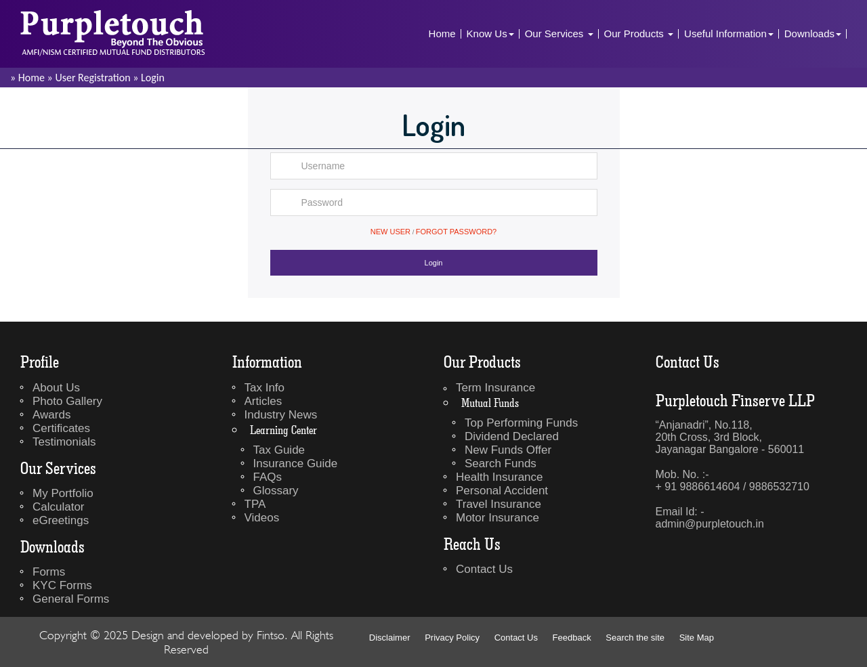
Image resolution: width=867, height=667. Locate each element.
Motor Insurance (497, 517)
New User (390, 232)
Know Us (490, 33)
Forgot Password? (456, 232)
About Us (56, 387)
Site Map (696, 637)
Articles (263, 401)
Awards (51, 414)
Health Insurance (499, 477)
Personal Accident (502, 490)
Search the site (635, 637)
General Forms (71, 599)
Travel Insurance (498, 504)
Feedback (572, 637)
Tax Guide (279, 450)
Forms (49, 571)
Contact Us (484, 569)
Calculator (59, 506)
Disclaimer (389, 637)
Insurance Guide (295, 463)
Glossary (276, 490)
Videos (262, 517)
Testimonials (64, 441)
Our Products (639, 33)
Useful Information (729, 33)
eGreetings (61, 520)
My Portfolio (63, 493)
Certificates (61, 428)
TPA (255, 504)
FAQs (267, 477)
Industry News (281, 414)
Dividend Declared (512, 436)
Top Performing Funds (521, 422)
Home (442, 33)
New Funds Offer (508, 450)
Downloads (812, 33)
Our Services (559, 33)
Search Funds (500, 463)
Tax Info (265, 387)
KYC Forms (62, 585)
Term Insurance (495, 387)
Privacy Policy (452, 637)
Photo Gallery (67, 401)
